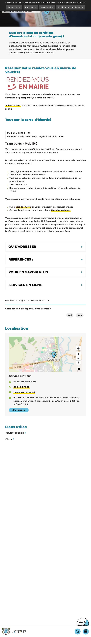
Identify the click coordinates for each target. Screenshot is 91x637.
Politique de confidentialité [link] (70, 7)
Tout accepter (14, 7)
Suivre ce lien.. (13, 105)
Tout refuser (30, 7)
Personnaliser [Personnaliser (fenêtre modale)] (47, 7)
